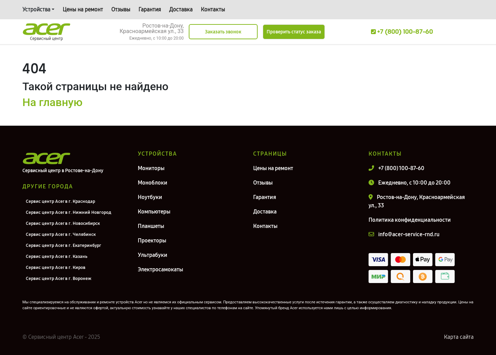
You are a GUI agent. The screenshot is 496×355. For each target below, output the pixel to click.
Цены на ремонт (83, 9)
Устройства (36, 9)
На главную (52, 102)
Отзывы (120, 9)
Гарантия (149, 9)
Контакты (213, 9)
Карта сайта (459, 337)
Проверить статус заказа (294, 32)
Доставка (181, 9)
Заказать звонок (223, 32)
